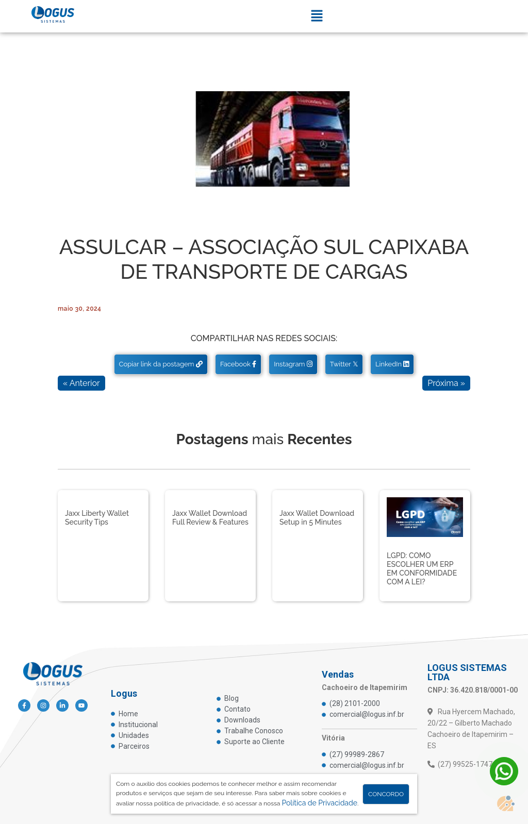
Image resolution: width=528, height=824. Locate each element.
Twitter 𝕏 (344, 364)
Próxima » (446, 383)
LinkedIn (392, 364)
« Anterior (81, 383)
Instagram (293, 364)
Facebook (238, 364)
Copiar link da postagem (161, 364)
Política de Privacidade (319, 803)
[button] (316, 16)
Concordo (386, 794)
